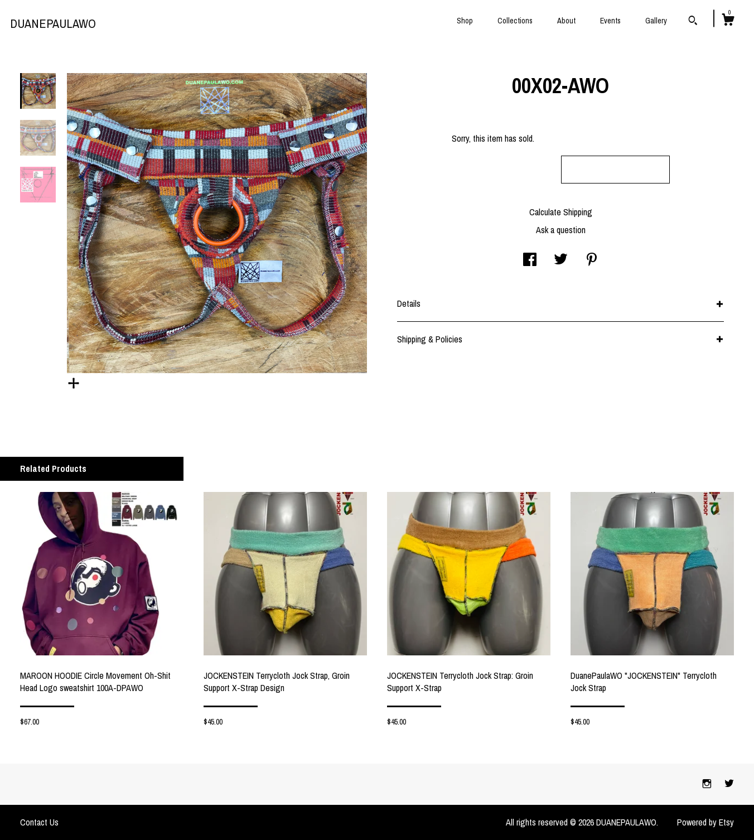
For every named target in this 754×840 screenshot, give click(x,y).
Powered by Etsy (705, 822)
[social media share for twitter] (560, 260)
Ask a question (561, 230)
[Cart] (728, 21)
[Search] (693, 22)
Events (610, 21)
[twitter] (729, 784)
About (566, 21)
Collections (515, 21)
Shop (465, 21)
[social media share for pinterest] (591, 260)
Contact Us (39, 822)
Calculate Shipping (560, 212)
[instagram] (708, 784)
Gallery (656, 21)
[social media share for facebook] (529, 260)
